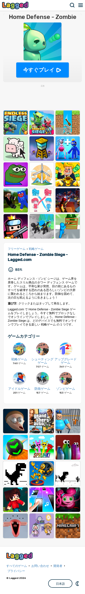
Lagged (15, 5)
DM (77, 583)
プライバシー (16, 571)
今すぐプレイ (38, 70)
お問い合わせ (40, 566)
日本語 (60, 583)
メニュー (81, 5)
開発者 (57, 566)
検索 (72, 5)
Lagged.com (20, 556)
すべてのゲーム (16, 566)
